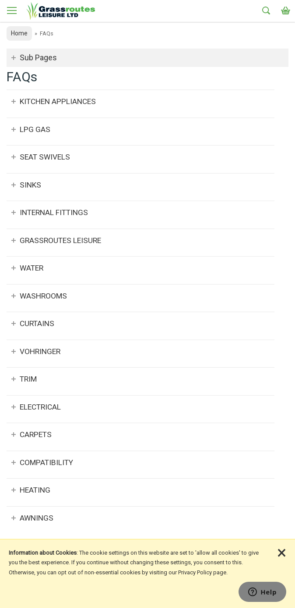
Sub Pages (38, 57)
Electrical (40, 407)
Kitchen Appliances (58, 101)
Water (31, 268)
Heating (35, 490)
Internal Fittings (54, 212)
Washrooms (43, 296)
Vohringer (40, 351)
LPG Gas (35, 129)
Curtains (37, 323)
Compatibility (46, 462)
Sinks (30, 185)
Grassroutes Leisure (60, 240)
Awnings (36, 518)
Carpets (36, 434)
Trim (28, 379)
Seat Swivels (45, 157)
